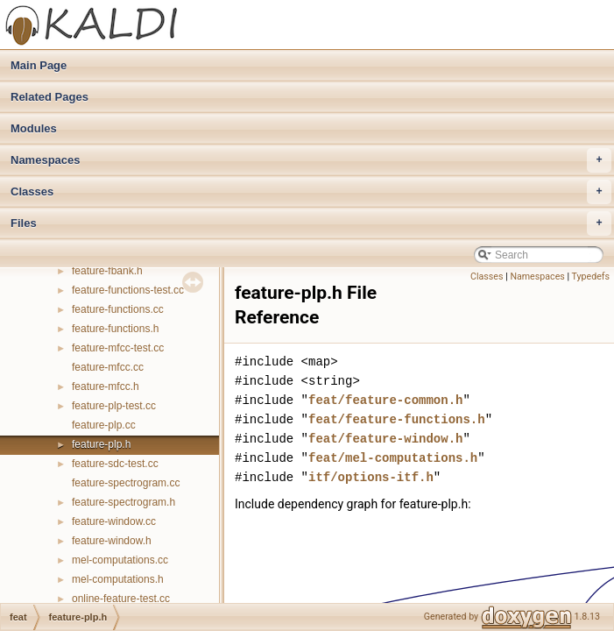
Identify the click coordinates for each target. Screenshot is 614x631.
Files (311, 223)
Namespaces (311, 160)
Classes (311, 192)
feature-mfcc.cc (108, 367)
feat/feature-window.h (385, 438)
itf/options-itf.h (371, 477)
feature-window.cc (114, 521)
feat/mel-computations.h (392, 458)
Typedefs (590, 276)
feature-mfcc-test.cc (118, 348)
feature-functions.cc (118, 309)
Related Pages (49, 96)
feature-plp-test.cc (114, 406)
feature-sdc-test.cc (115, 463)
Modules (34, 128)
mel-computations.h (118, 579)
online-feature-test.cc (121, 598)
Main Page (39, 65)
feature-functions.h (115, 329)
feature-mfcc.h (105, 386)
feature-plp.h (101, 444)
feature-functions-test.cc (128, 290)
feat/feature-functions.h (396, 419)
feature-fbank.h (107, 271)
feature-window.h (112, 541)
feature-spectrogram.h (123, 502)
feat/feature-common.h (385, 400)
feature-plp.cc (104, 425)
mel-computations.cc (120, 560)
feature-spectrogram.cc (126, 483)
